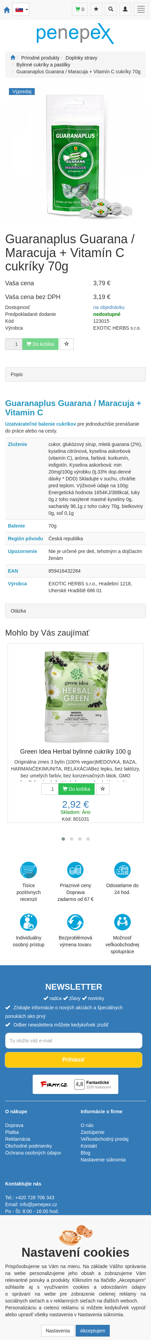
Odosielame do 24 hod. (122, 878)
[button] (63, 839)
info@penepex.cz (38, 1204)
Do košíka (76, 789)
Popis (17, 374)
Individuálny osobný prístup (28, 930)
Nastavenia (58, 1330)
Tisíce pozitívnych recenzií (29, 881)
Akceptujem (92, 1330)
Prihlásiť (73, 1060)
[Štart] (12, 58)
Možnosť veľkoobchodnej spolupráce (122, 933)
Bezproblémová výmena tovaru (75, 930)
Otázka (18, 611)
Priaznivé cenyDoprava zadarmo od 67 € (75, 881)
